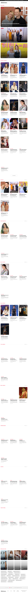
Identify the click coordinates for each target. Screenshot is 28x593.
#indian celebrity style (15, 578)
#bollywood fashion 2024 (17, 571)
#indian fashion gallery (4, 580)
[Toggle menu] (26, 2)
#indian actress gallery (19, 580)
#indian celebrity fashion (11, 580)
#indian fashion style (11, 577)
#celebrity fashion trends (4, 578)
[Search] (25, 2)
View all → (25, 344)
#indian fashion (10, 571)
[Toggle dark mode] (23, 2)
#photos (10, 578)
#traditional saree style (4, 577)
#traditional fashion (10, 581)
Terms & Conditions (18, 591)
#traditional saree (17, 574)
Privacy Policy (14, 591)
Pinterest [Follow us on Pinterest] (10, 587)
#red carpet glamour (22, 578)
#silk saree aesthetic (23, 577)
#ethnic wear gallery (3, 581)
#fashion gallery (23, 574)
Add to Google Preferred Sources (18, 587)
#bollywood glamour (11, 574)
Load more (13, 175)
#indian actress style (4, 571)
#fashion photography (4, 574)
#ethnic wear (17, 577)
